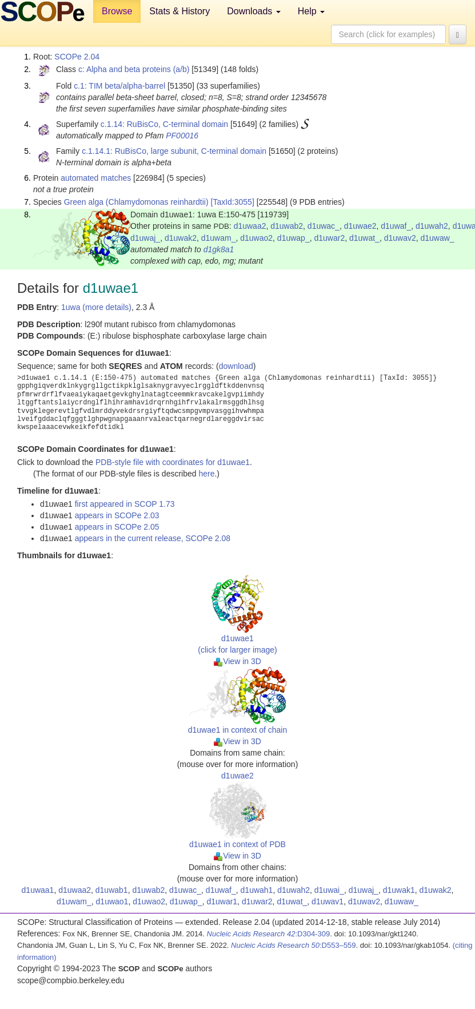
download (236, 366)
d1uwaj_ (145, 238)
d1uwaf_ (396, 226)
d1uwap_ (293, 238)
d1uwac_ (324, 226)
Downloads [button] (254, 11)
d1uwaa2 (250, 226)
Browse (117, 11)
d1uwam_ (218, 238)
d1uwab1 (111, 890)
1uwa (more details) (96, 307)
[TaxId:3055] (232, 201)
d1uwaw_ (437, 238)
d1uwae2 (360, 226)
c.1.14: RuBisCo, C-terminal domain (164, 124)
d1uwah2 (432, 226)
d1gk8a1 (218, 249)
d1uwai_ (329, 890)
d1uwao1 (112, 901)
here (206, 473)
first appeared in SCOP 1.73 (125, 504)
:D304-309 (268, 933)
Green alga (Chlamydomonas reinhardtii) (136, 201)
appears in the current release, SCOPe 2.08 (152, 538)
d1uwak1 (399, 890)
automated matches (96, 177)
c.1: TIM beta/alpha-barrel (119, 85)
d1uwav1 (328, 901)
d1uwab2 (286, 226)
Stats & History (179, 11)
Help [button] (311, 11)
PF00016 (182, 135)
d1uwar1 (221, 901)
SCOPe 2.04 (76, 56)
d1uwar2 (329, 238)
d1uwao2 (256, 238)
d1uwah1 (257, 890)
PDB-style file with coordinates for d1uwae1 (172, 462)
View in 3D (237, 661)
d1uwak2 (181, 238)
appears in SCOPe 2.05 (117, 526)
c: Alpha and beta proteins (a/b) (134, 69)
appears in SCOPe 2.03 (117, 515)
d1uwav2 (400, 238)
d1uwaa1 (38, 890)
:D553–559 (293, 945)
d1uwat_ (364, 238)
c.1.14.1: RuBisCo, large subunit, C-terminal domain (174, 151)
